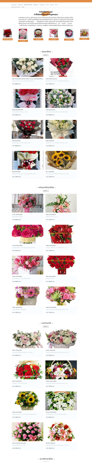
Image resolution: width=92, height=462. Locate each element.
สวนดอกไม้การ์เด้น (16, 428)
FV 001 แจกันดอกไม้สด (17, 150)
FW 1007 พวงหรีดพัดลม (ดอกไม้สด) (55, 395)
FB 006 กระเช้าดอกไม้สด (34, 252)
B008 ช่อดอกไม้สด (33, 108)
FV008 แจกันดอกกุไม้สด (70, 180)
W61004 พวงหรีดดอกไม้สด (53, 293)
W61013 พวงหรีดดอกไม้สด (53, 323)
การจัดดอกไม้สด (16, 443)
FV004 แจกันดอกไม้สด (69, 150)
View (53, 460)
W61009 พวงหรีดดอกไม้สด (71, 293)
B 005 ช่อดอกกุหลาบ (69, 79)
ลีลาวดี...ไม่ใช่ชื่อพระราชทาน (18, 433)
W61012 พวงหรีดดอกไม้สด (35, 323)
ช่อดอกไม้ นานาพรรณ (17, 435)
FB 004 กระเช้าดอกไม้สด (70, 222)
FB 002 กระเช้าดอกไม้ (33, 222)
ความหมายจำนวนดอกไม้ (17, 446)
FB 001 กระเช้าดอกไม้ (16, 222)
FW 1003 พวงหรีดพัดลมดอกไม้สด (54, 365)
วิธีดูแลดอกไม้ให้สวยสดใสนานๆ (19, 415)
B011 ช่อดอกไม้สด (69, 108)
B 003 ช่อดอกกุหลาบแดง (34, 79)
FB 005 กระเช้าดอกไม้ (16, 252)
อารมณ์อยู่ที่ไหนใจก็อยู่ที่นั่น (18, 417)
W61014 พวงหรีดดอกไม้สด (71, 323)
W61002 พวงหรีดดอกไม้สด (18, 293)
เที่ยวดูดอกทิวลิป (16, 451)
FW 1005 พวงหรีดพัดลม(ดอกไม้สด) (19, 395)
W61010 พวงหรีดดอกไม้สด (18, 323)
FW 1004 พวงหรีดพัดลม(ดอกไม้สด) (72, 365)
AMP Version (46, 458)
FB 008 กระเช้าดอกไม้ (69, 252)
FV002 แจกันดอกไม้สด (34, 150)
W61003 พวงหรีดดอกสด (35, 293)
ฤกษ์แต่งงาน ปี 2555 (17, 430)
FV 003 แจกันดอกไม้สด (52, 150)
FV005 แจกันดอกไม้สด (16, 180)
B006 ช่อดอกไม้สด (16, 108)
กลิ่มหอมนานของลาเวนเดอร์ (18, 440)
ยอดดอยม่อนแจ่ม (16, 425)
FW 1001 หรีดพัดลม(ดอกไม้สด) (19, 365)
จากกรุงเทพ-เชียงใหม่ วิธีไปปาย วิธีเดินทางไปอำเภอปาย (23, 422)
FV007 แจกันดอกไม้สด (52, 180)
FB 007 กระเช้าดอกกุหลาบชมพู (53, 252)
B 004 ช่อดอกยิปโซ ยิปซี (52, 79)
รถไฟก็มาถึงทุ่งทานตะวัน (17, 420)
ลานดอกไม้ (15, 438)
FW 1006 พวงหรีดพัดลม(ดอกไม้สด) (37, 395)
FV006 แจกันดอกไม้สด (34, 180)
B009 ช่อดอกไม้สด (51, 108)
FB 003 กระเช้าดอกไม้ (51, 222)
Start (50, 460)
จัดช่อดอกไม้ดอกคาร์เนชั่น (18, 448)
